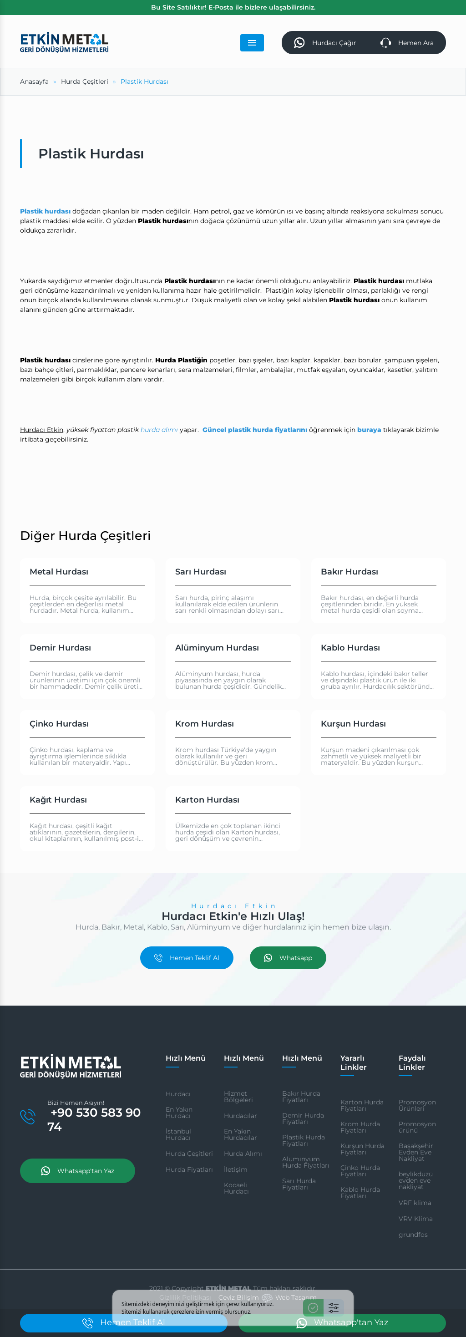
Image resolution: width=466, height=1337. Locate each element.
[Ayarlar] (334, 1308)
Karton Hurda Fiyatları (362, 1105)
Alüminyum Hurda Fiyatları (305, 1162)
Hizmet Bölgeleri (238, 1096)
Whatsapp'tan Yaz (77, 1170)
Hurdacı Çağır (325, 42)
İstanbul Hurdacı (178, 1134)
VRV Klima (416, 1218)
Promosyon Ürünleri (417, 1105)
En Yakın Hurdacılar (240, 1134)
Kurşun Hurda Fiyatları (362, 1149)
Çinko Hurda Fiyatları (360, 1170)
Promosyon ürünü (417, 1127)
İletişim (236, 1169)
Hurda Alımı (243, 1153)
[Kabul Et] (313, 1308)
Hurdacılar (240, 1116)
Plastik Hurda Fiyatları (303, 1140)
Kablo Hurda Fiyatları (360, 1192)
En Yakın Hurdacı (179, 1112)
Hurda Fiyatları (189, 1169)
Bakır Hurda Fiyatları (301, 1096)
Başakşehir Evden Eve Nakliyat (416, 1152)
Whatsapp (288, 958)
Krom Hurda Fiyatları (360, 1127)
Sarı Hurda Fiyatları (299, 1184)
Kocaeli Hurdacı (236, 1188)
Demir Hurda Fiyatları (303, 1118)
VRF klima (415, 1203)
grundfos (413, 1234)
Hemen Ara (407, 42)
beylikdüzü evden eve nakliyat (416, 1180)
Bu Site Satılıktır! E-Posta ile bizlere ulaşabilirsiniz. (233, 7)
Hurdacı (178, 1094)
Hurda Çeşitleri (189, 1153)
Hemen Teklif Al (186, 958)
